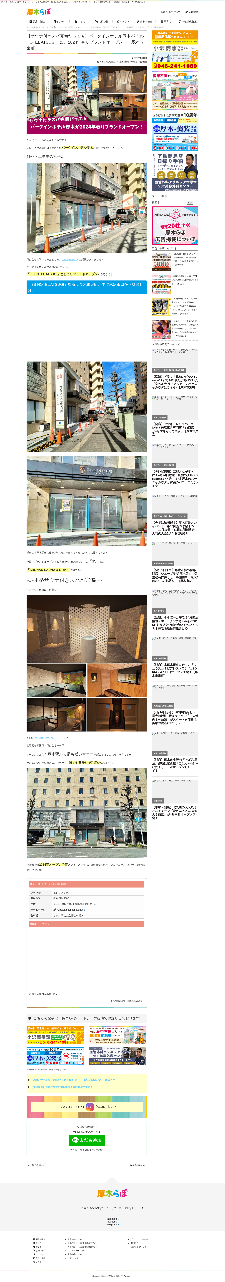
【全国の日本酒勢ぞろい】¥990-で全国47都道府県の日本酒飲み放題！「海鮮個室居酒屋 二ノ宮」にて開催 (185, 259)
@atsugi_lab (101, 1107)
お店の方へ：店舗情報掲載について (83, 1247)
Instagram (112, 1224)
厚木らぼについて (170, 12)
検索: (155, 202)
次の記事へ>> (137, 1165)
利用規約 (134, 1243)
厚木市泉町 (124, 62)
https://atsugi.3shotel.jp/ (71, 909)
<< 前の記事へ (36, 1165)
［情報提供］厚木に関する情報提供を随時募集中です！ (61, 1087)
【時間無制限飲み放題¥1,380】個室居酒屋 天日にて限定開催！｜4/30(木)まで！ (185, 280)
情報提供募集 (188, 21)
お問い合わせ (73, 1258)
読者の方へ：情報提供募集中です (82, 1243)
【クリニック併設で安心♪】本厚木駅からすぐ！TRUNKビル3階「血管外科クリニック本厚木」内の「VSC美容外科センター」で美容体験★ (185, 328)
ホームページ (70, 259)
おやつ (80, 21)
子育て (166, 21)
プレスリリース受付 (76, 1251)
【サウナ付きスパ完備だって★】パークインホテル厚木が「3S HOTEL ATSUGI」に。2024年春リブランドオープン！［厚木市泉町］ (85, 42)
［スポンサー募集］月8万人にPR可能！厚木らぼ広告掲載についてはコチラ (72, 1080)
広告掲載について (75, 1254)
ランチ (59, 21)
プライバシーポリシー (140, 1239)
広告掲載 (191, 12)
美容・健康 (144, 21)
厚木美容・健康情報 (138, 62)
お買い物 (101, 21)
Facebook (112, 1219)
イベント (123, 21)
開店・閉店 (37, 21)
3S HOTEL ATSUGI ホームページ (51, 738)
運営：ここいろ (138, 1247)
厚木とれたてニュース (109, 62)
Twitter (112, 1221)
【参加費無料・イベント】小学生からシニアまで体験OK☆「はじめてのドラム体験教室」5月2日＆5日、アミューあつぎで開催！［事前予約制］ (185, 306)
